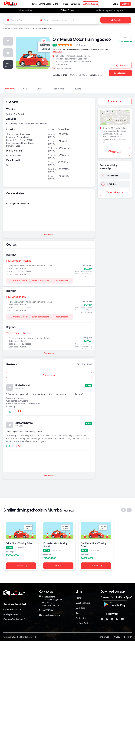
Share (120, 65)
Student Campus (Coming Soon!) (110, 10)
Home (33, 4)
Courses (40, 88)
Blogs (65, 4)
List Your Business (90, 4)
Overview (9, 88)
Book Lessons (120, 73)
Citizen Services (25, 10)
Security (128, 637)
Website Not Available (16, 114)
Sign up (125, 4)
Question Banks (83, 603)
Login (115, 4)
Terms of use (103, 637)
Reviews (81, 45)
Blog (77, 613)
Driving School (67, 10)
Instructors (59, 88)
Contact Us (75, 4)
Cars (25, 88)
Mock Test (80, 608)
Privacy (116, 637)
